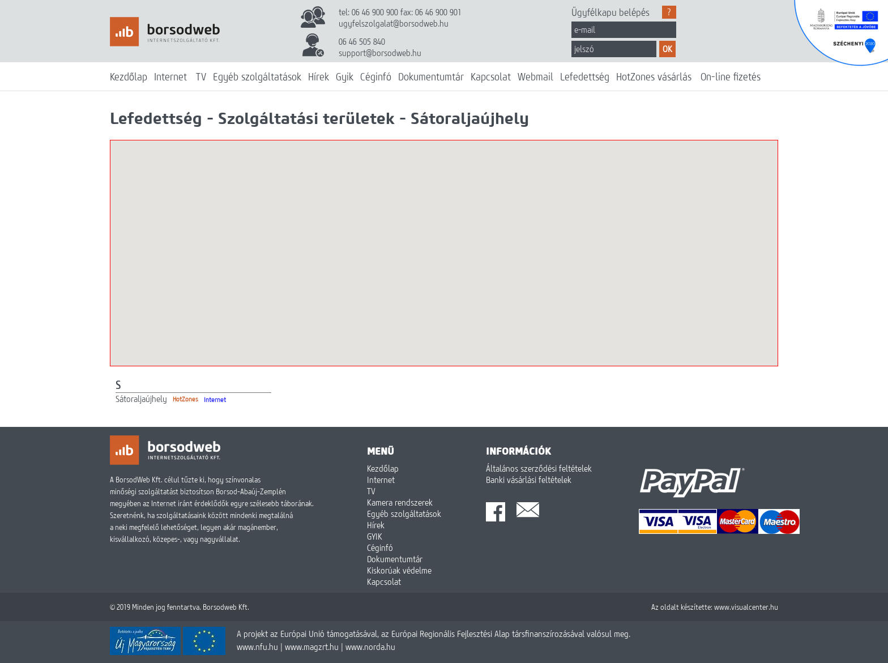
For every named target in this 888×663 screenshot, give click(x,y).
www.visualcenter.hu (746, 607)
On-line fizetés (731, 76)
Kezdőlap (128, 76)
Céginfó (375, 76)
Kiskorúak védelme (399, 570)
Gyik (344, 76)
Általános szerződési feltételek (539, 468)
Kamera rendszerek (400, 502)
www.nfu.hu (257, 646)
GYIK (374, 536)
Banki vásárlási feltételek (528, 479)
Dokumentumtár (431, 76)
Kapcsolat (491, 76)
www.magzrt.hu (312, 646)
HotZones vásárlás (653, 76)
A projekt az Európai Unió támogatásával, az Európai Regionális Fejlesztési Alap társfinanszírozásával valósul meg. (433, 633)
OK (667, 48)
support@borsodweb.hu (380, 52)
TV (201, 76)
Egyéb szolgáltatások (257, 76)
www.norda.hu (370, 646)
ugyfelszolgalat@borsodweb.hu (394, 23)
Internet (170, 76)
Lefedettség (584, 76)
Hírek (318, 76)
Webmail (535, 76)
